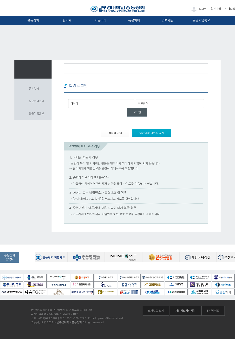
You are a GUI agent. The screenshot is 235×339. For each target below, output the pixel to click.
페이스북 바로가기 (197, 69)
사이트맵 (230, 8)
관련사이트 (213, 310)
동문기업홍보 (201, 20)
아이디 (74, 103)
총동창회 (33, 20)
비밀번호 (143, 103)
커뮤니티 (100, 20)
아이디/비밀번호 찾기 (151, 133)
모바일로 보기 (156, 310)
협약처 (66, 20)
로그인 (199, 9)
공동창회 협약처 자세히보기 (28, 260)
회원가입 (216, 8)
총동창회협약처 (9, 257)
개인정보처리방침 (185, 310)
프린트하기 (205, 69)
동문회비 (134, 20)
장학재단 (167, 20)
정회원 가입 (115, 133)
